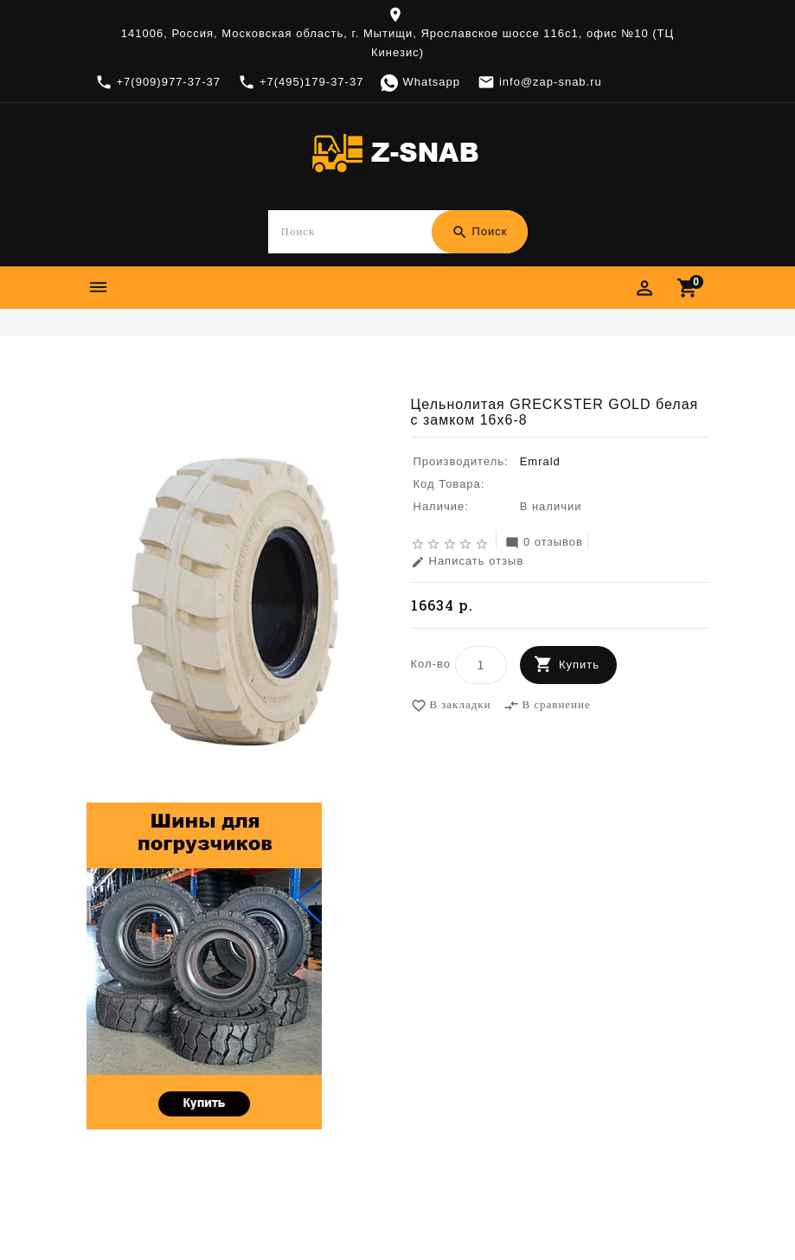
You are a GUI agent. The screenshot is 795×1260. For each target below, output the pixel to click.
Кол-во (431, 664)
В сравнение (547, 706)
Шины (275, 367)
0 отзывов (544, 543)
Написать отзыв (467, 562)
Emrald (319, 367)
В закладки (451, 706)
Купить (579, 665)
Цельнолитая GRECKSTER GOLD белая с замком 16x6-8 (526, 367)
